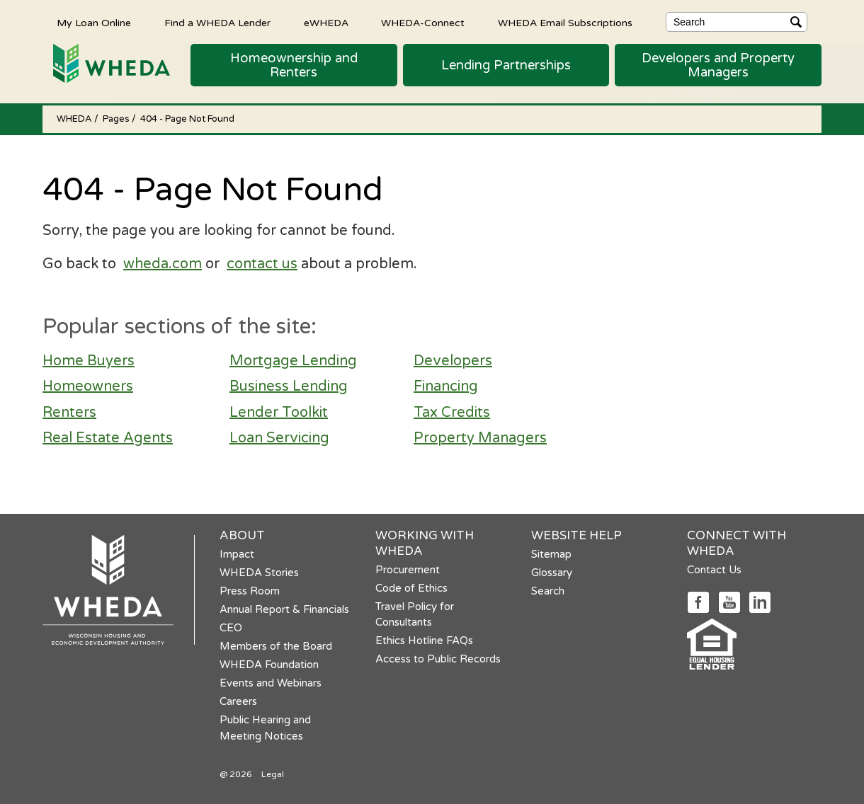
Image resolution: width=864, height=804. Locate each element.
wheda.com (162, 263)
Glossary (551, 572)
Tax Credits (452, 412)
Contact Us (714, 569)
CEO (231, 627)
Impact (237, 554)
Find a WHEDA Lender (217, 22)
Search (547, 591)
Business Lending (288, 386)
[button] (294, 65)
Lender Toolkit (278, 412)
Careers (238, 701)
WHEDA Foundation (269, 664)
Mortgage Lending (293, 360)
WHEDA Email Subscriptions (565, 22)
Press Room (250, 591)
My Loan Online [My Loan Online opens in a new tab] (94, 22)
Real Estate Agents (107, 438)
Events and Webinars (271, 683)
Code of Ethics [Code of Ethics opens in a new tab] (411, 588)
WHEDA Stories (259, 572)
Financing (446, 386)
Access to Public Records (438, 659)
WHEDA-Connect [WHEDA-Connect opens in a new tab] (423, 22)
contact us (262, 263)
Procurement (407, 569)
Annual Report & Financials (284, 609)
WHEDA (75, 119)
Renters (69, 412)
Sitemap (551, 554)
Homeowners (87, 386)
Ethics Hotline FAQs (424, 640)
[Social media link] (698, 601)
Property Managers (480, 438)
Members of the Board (276, 646)
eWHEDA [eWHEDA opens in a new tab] (326, 22)
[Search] (736, 22)
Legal (272, 774)
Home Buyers (88, 360)
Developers (453, 360)
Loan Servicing (279, 438)
